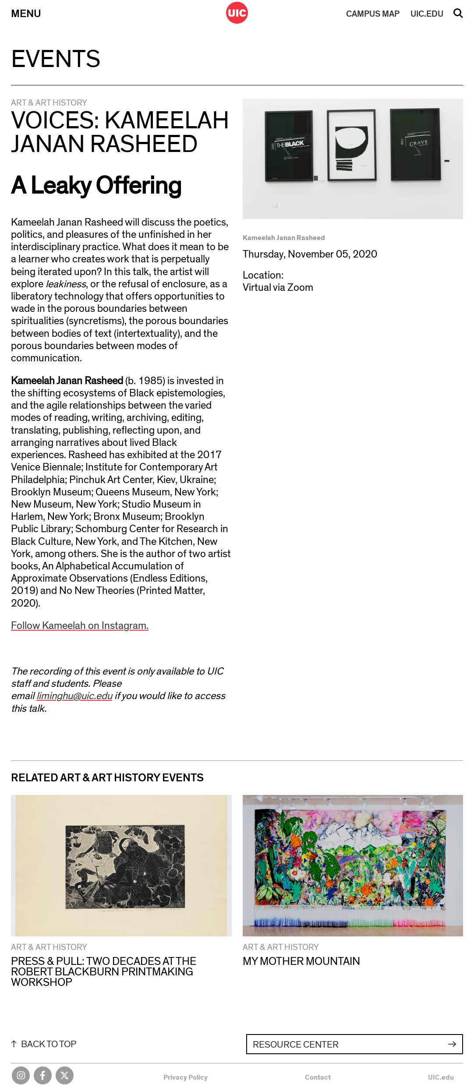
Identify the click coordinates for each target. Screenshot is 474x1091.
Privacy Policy (185, 1077)
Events (55, 59)
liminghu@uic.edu (74, 696)
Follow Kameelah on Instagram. (80, 626)
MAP (373, 14)
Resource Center (296, 1044)
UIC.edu (441, 1077)
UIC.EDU (426, 14)
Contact (318, 1077)
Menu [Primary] (26, 13)
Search (458, 16)
